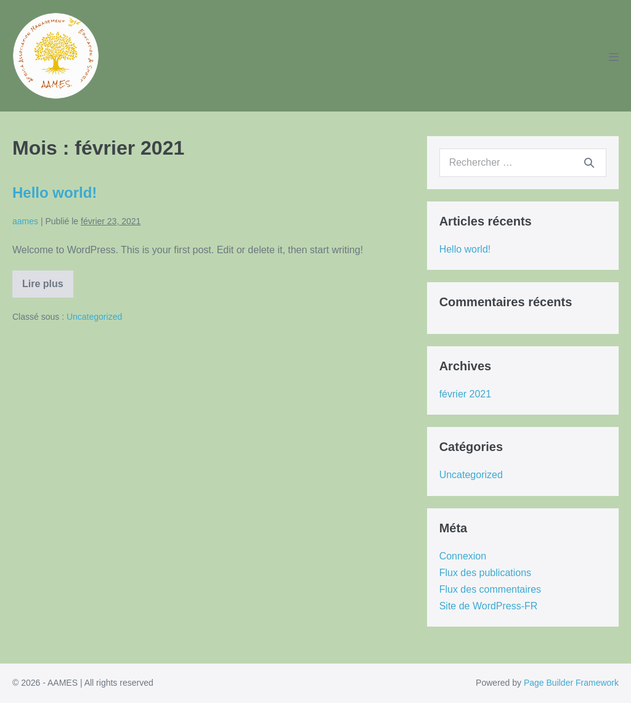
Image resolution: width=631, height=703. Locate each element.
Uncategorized (94, 317)
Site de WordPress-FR (488, 606)
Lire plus (47, 288)
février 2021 (465, 394)
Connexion (463, 556)
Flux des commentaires (490, 589)
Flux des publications (485, 572)
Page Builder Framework (571, 683)
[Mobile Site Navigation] (614, 57)
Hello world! (54, 192)
